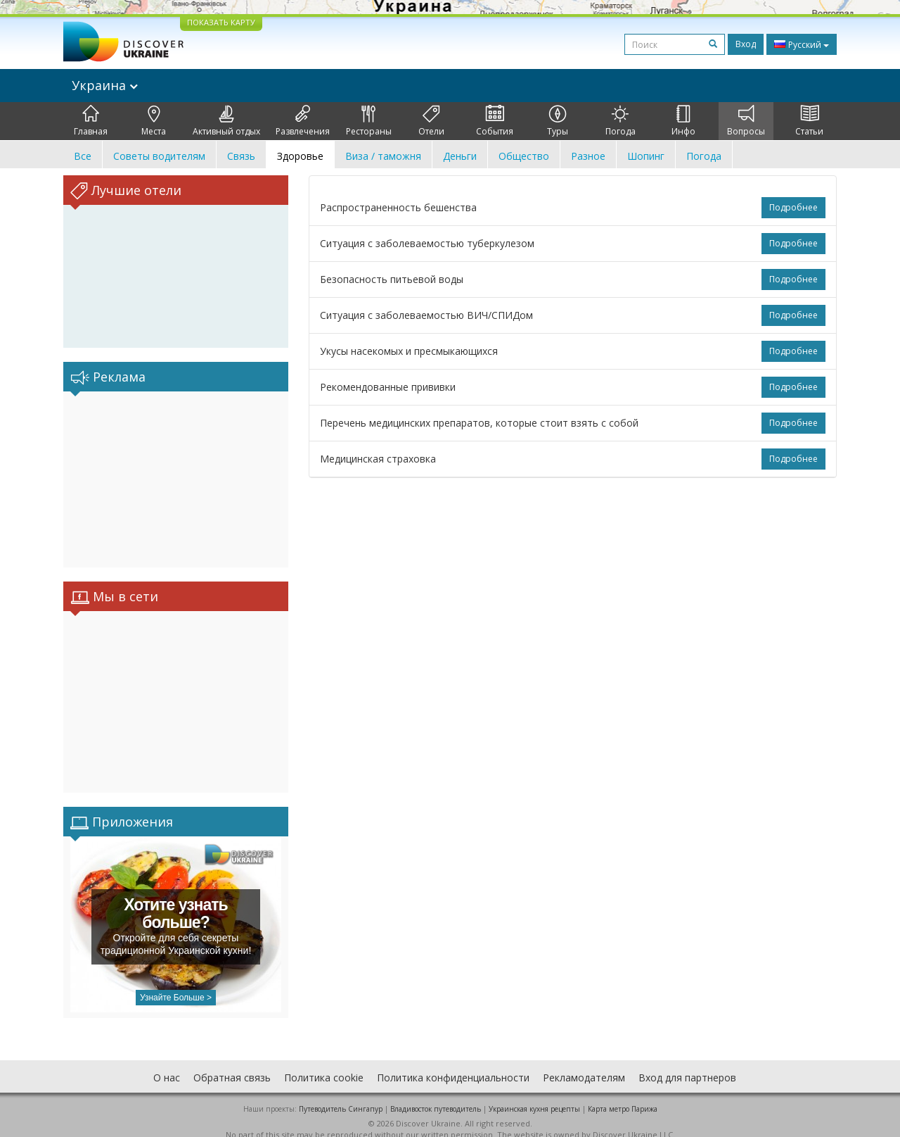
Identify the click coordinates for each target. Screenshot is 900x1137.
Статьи (809, 121)
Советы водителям (159, 156)
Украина (105, 85)
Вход (745, 44)
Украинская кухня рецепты (534, 1095)
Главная (91, 121)
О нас (166, 1063)
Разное (588, 156)
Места (153, 121)
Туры (557, 121)
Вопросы (746, 121)
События (494, 121)
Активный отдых (226, 121)
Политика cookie (324, 1063)
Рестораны (369, 121)
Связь (241, 156)
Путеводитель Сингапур (340, 1095)
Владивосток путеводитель (435, 1095)
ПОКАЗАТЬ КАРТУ (221, 22)
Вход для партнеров (687, 1063)
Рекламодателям (584, 1063)
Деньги (460, 156)
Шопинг (645, 156)
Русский (801, 44)
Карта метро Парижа (622, 1095)
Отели (431, 121)
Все (82, 156)
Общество (524, 156)
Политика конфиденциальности (453, 1063)
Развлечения (303, 121)
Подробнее (793, 207)
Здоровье (300, 156)
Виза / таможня (383, 156)
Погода (620, 121)
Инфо (683, 121)
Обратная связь (232, 1063)
